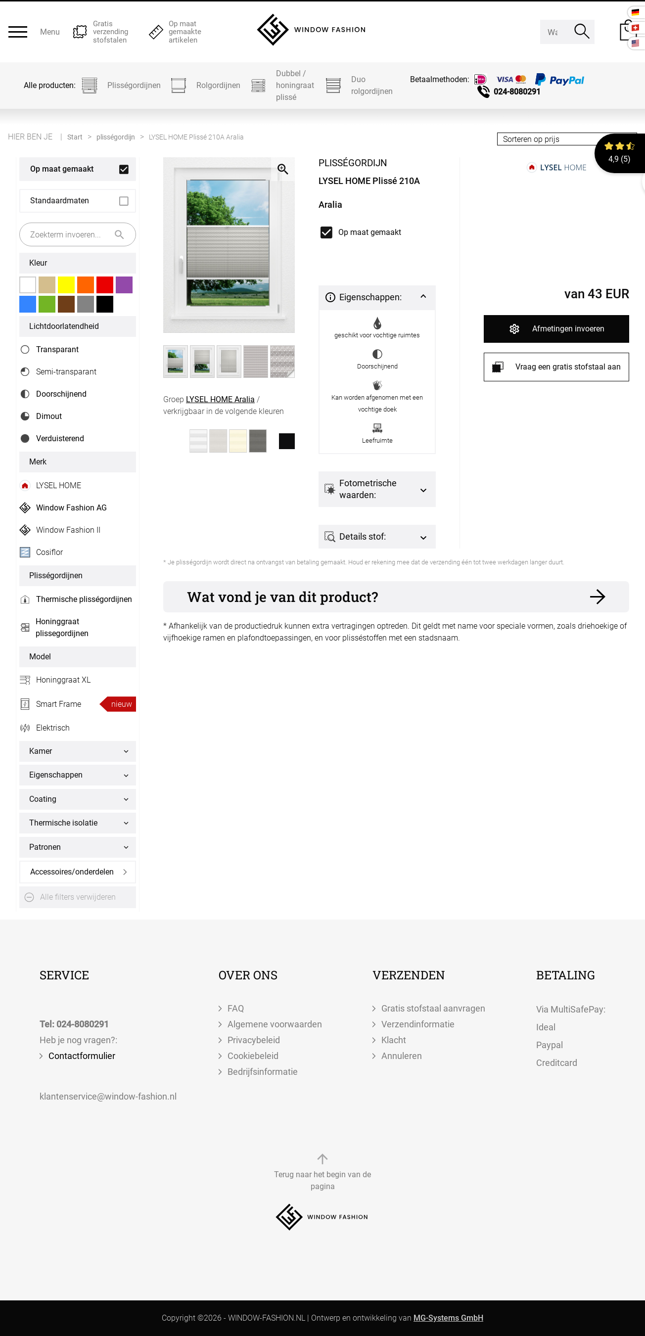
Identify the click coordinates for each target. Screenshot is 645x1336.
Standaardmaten (59, 200)
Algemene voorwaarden (275, 1024)
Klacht (393, 1040)
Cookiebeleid (253, 1056)
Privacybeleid (254, 1040)
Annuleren (401, 1056)
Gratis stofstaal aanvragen (433, 1008)
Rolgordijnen (204, 85)
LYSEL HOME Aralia (220, 399)
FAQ (236, 1008)
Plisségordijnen (120, 85)
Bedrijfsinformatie (263, 1071)
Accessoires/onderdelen (72, 871)
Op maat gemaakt (61, 169)
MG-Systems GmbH (448, 1318)
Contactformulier (81, 1056)
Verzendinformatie (418, 1024)
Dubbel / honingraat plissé (281, 85)
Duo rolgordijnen (358, 85)
